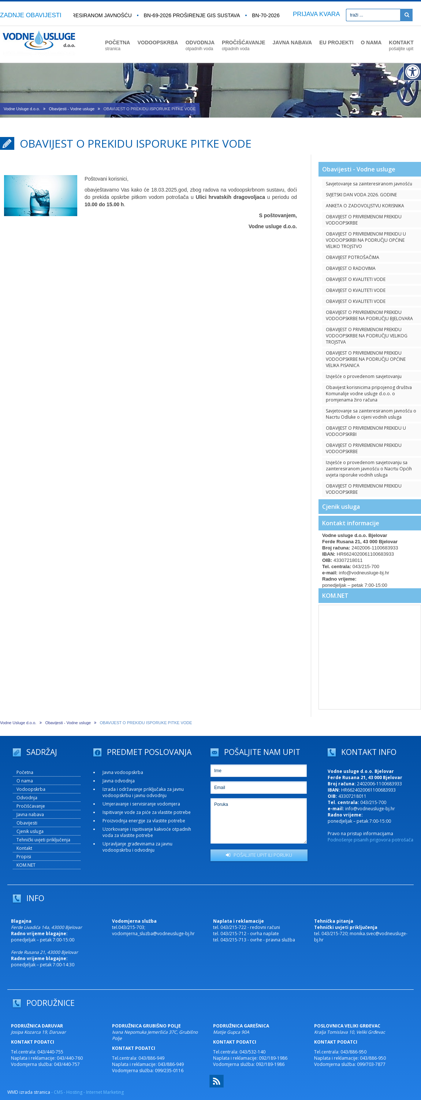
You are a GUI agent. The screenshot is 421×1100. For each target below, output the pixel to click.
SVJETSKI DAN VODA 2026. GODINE (361, 195)
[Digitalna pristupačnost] (412, 72)
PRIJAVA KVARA (316, 14)
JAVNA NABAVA (292, 42)
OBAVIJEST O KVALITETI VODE (355, 279)
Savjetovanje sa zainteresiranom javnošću (369, 184)
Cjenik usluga (341, 507)
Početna (24, 772)
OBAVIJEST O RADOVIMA (351, 268)
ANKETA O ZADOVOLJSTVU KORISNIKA (365, 206)
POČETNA (117, 45)
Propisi (23, 856)
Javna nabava (30, 814)
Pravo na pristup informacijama (360, 833)
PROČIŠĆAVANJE (243, 45)
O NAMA (371, 42)
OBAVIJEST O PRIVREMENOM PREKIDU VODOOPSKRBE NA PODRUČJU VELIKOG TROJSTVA (366, 335)
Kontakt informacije (350, 523)
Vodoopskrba (30, 789)
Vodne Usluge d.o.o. (22, 109)
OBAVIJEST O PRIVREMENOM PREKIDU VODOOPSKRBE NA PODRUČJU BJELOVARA (369, 315)
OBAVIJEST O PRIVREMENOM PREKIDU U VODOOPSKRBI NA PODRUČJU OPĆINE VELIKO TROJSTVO (366, 240)
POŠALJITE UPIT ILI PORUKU (259, 855)
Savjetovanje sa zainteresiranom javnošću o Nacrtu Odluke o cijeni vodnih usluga (371, 414)
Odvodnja (26, 798)
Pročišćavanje (30, 806)
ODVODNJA (200, 45)
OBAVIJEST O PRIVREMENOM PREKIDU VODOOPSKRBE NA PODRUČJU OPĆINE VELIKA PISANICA (366, 359)
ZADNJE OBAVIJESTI (31, 15)
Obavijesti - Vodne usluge (71, 109)
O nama (24, 781)
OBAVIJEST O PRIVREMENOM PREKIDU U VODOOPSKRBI (366, 431)
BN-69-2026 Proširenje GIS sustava (194, 15)
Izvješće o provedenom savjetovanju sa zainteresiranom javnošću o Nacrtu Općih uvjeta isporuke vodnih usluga (369, 468)
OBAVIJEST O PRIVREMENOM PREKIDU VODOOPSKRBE (364, 220)
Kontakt (24, 848)
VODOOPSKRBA (157, 42)
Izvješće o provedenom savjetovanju (364, 376)
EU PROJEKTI (336, 42)
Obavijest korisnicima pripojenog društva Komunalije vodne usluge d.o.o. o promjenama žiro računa (369, 393)
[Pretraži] (406, 15)
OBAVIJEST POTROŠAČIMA (352, 257)
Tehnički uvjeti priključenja (43, 840)
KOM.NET (335, 596)
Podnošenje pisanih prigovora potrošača (370, 840)
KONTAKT (401, 45)
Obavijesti (26, 823)
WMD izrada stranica (28, 1092)
